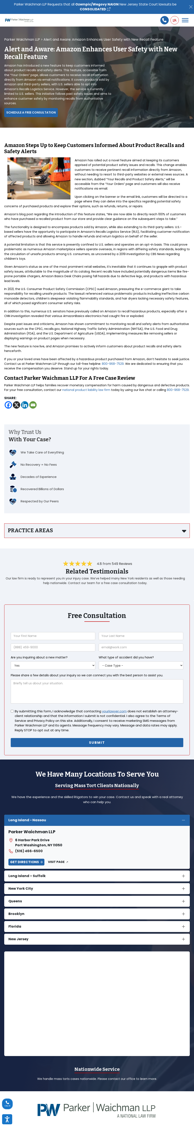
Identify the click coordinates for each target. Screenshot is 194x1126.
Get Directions (24, 861)
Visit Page (56, 862)
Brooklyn (16, 913)
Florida (14, 926)
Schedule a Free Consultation (31, 113)
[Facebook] (8, 405)
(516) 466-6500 (25, 850)
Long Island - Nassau (27, 819)
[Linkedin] (24, 405)
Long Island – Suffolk (27, 875)
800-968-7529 (113, 364)
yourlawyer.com (114, 711)
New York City (20, 888)
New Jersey (18, 938)
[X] (16, 405)
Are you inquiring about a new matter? (39, 657)
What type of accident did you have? (126, 657)
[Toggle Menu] (185, 20)
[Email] (33, 405)
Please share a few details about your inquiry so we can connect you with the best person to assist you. (87, 675)
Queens (15, 901)
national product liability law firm (86, 390)
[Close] (191, 7)
